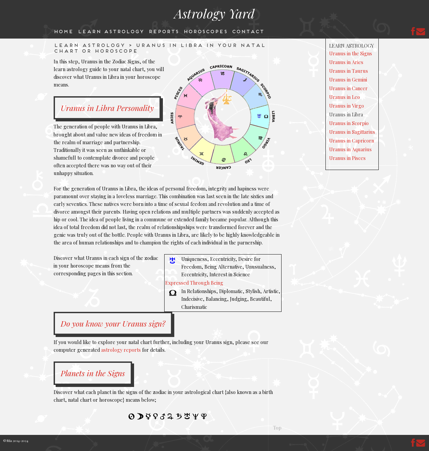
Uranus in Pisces (347, 158)
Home (63, 31)
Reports (163, 31)
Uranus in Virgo (346, 105)
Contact (248, 31)
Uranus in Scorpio (349, 123)
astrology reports (121, 349)
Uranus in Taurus (348, 70)
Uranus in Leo (344, 97)
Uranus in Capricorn (351, 140)
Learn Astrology (110, 31)
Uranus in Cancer (348, 88)
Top (277, 427)
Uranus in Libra (346, 114)
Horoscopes (205, 31)
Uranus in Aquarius (350, 149)
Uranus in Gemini (348, 79)
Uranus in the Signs (350, 53)
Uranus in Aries (346, 62)
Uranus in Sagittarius (352, 131)
